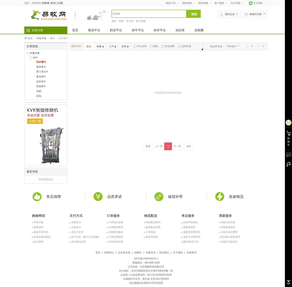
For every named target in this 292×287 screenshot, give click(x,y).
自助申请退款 (190, 222)
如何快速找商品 (42, 237)
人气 (112, 46)
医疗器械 (141, 21)
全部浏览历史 (46, 179)
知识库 (180, 30)
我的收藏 (203, 3)
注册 (60, 3)
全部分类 (37, 30)
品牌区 (138, 252)
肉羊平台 (160, 30)
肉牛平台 (138, 30)
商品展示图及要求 (230, 237)
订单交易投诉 (115, 237)
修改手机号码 (41, 232)
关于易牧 (178, 252)
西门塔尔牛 (42, 71)
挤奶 (121, 21)
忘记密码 (38, 241)
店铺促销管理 (228, 227)
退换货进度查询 (191, 232)
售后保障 (168, 46)
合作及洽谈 (124, 252)
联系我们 (164, 252)
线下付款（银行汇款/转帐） (86, 237)
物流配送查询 (153, 222)
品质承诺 (184, 46)
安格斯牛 (41, 86)
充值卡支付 (77, 232)
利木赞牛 (41, 62)
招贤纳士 (109, 252)
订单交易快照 (115, 241)
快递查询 (191, 252)
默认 (89, 46)
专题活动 (150, 252)
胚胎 (38, 96)
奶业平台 (116, 30)
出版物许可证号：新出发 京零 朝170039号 (146, 278)
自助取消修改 (115, 232)
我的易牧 (187, 3)
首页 (75, 30)
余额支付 (76, 222)
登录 (53, 3)
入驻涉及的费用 (229, 232)
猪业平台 (94, 30)
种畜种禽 (41, 38)
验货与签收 (152, 237)
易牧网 (45, 3)
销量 (100, 46)
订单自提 (151, 232)
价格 (125, 46)
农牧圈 (199, 30)
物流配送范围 (153, 227)
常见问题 (38, 222)
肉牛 (52, 38)
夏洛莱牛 (41, 76)
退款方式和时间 (191, 237)
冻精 (38, 91)
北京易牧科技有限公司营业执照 (146, 283)
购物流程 (38, 227)
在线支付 (76, 227)
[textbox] (149, 13)
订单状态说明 (115, 222)
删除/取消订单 (190, 241)
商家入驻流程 (228, 222)
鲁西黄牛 (41, 66)
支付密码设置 (78, 241)
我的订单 (171, 3)
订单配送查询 (115, 227)
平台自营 (140, 46)
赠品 (154, 46)
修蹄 (114, 21)
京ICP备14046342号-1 (146, 258)
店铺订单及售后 (229, 241)
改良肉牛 (41, 81)
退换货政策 (189, 227)
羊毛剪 (129, 21)
